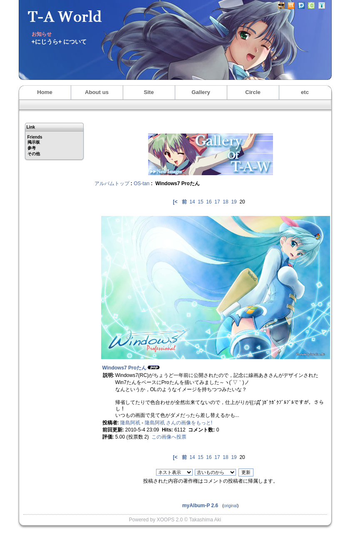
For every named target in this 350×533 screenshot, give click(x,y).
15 (200, 202)
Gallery (200, 92)
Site (149, 92)
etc (305, 92)
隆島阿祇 (130, 423)
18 (225, 202)
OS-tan (141, 183)
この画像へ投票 (168, 437)
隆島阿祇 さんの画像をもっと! (179, 423)
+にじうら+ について (59, 41)
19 (233, 202)
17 (217, 202)
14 (192, 202)
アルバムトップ (111, 183)
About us (97, 92)
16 (208, 202)
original (230, 505)
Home (44, 92)
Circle (253, 92)
